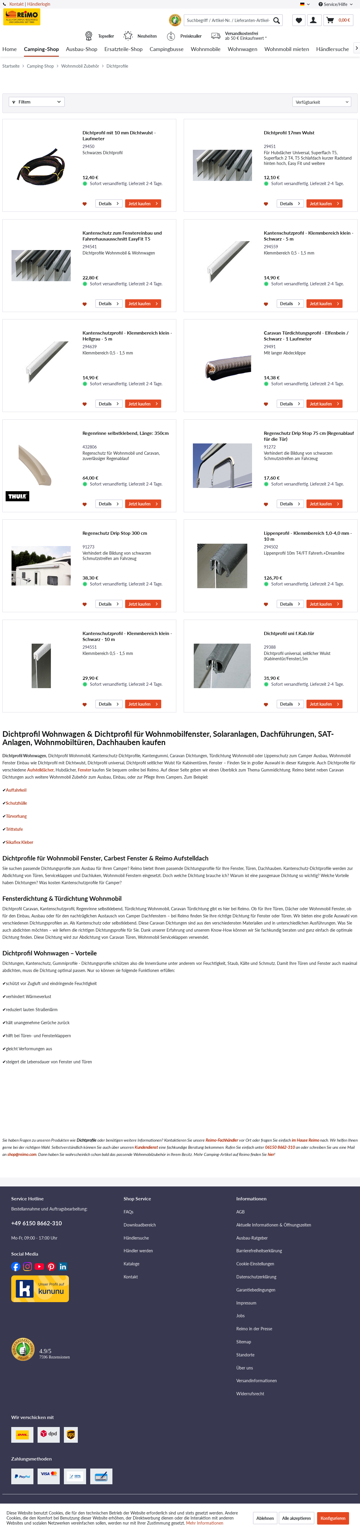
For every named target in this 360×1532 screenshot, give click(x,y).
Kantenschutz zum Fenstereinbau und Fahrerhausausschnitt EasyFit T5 (122, 235)
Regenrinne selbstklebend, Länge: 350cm (126, 433)
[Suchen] (276, 20)
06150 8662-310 (280, 1147)
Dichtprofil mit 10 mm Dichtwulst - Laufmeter (119, 135)
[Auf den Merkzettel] (85, 203)
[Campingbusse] (167, 49)
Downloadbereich (140, 1224)
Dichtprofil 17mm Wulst (289, 132)
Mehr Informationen (204, 1522)
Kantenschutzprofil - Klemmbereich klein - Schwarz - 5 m (308, 235)
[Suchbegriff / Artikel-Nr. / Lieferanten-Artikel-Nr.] (233, 20)
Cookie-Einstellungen (255, 1263)
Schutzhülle (16, 803)
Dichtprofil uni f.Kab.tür (289, 633)
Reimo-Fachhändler (222, 1140)
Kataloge (131, 1263)
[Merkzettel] (299, 20)
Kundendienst (146, 1147)
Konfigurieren (333, 1518)
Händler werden (138, 1250)
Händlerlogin (38, 4)
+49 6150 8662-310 (36, 1223)
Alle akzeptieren (296, 1518)
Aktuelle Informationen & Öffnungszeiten (273, 1224)
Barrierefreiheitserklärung (259, 1250)
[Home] (9, 49)
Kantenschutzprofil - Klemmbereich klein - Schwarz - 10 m (127, 636)
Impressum (246, 1302)
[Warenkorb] (338, 20)
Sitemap (243, 1341)
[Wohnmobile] (206, 49)
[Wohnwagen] (242, 49)
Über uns (244, 1367)
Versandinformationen (256, 1380)
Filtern (21, 101)
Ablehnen (265, 1518)
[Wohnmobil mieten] (286, 49)
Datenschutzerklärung (256, 1276)
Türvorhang (16, 816)
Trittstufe (14, 829)
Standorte (245, 1354)
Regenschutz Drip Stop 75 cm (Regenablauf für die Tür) (309, 436)
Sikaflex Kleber (19, 842)
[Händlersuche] (332, 49)
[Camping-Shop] (41, 49)
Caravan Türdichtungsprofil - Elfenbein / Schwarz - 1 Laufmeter (306, 335)
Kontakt (16, 4)
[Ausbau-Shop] (81, 49)
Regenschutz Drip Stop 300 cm (115, 533)
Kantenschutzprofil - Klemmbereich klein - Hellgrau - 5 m (127, 335)
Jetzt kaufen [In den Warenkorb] (143, 202)
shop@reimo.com (21, 1154)
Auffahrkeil (16, 790)
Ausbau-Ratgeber (252, 1237)
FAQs (128, 1211)
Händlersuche (136, 1237)
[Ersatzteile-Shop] (123, 49)
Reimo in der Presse (254, 1328)
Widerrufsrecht (250, 1393)
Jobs (240, 1315)
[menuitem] (233, 20)
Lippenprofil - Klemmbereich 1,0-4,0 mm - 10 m (308, 536)
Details (109, 202)
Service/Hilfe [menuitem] (333, 4)
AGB (240, 1211)
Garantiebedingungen (255, 1289)
